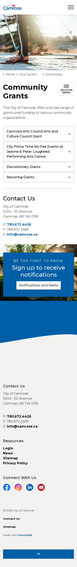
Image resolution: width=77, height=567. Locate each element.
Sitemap (10, 458)
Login (8, 448)
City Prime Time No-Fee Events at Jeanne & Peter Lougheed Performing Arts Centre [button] (35, 151)
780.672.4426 (19, 224)
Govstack (25, 535)
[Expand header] (71, 7)
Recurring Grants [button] (20, 177)
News (8, 453)
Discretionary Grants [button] (23, 167)
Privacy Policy (15, 463)
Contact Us (11, 518)
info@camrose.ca (22, 234)
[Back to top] (38, 554)
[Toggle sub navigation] (66, 89)
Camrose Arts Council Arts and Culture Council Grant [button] (32, 133)
